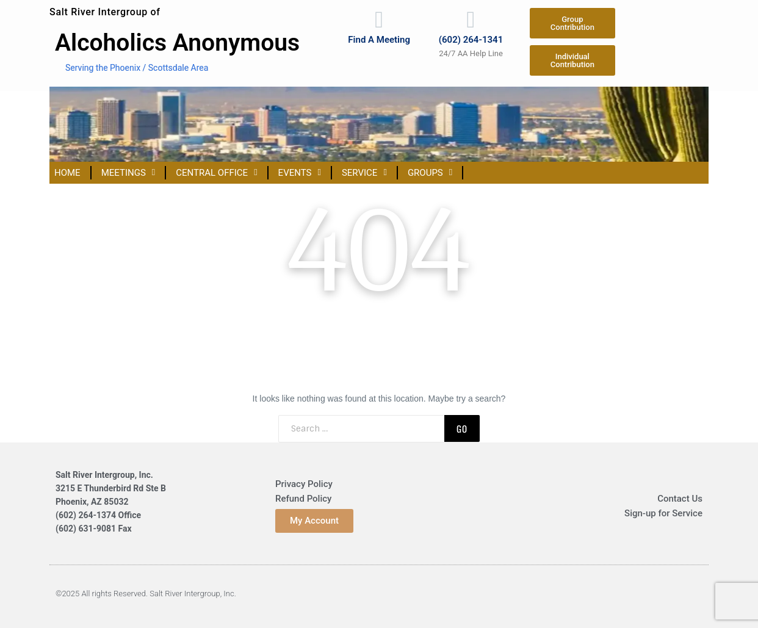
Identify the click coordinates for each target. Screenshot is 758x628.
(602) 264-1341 (471, 40)
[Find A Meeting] (379, 20)
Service (364, 172)
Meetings (128, 172)
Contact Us (679, 498)
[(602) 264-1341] (471, 20)
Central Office (216, 172)
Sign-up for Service (663, 513)
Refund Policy (303, 498)
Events (299, 172)
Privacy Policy (304, 483)
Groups (430, 172)
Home (67, 172)
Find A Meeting (379, 40)
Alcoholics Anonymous (177, 43)
